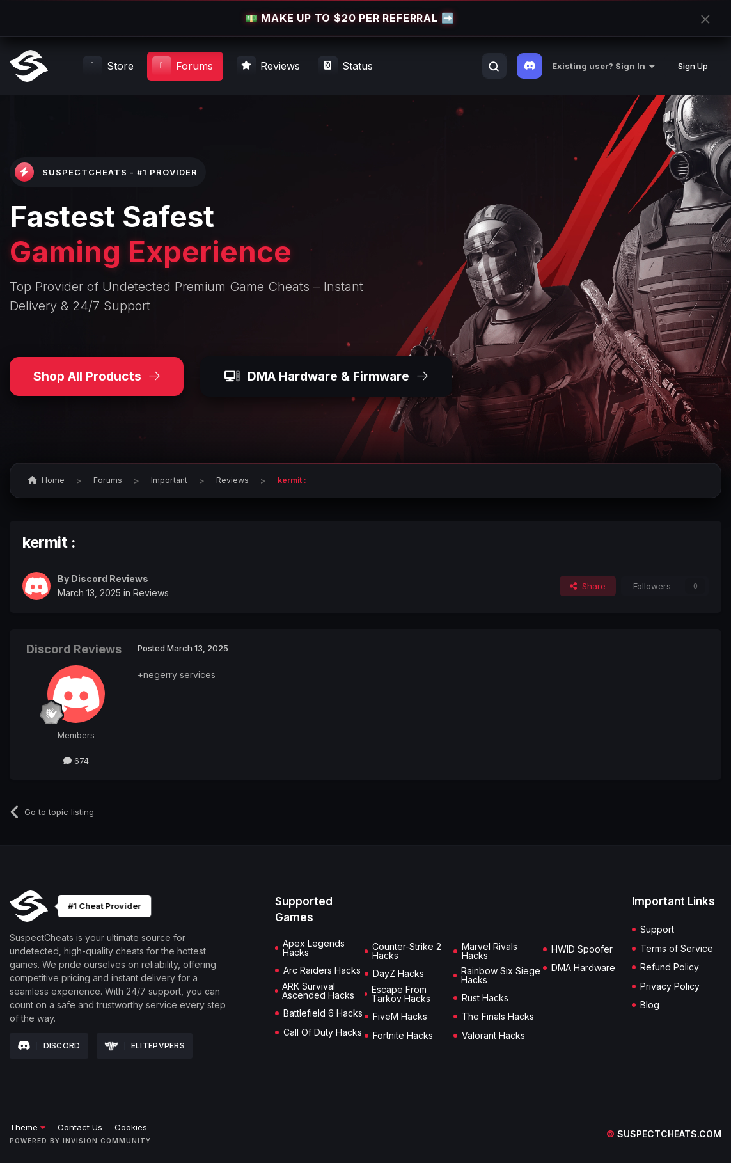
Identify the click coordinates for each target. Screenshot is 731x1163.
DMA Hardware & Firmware (326, 376)
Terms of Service (676, 948)
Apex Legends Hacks (314, 948)
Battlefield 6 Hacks (323, 1013)
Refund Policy (669, 967)
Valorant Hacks (493, 1035)
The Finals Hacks (498, 1016)
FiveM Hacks (400, 1016)
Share (588, 586)
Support (657, 929)
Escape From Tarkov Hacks (401, 994)
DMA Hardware (583, 967)
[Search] (494, 66)
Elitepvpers (144, 1045)
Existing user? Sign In (603, 66)
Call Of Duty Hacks (322, 1032)
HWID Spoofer (582, 949)
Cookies (130, 1127)
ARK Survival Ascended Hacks (318, 991)
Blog (649, 1005)
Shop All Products (96, 376)
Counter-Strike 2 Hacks (406, 951)
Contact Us (80, 1127)
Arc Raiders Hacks (322, 970)
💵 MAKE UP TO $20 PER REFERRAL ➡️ (350, 18)
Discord (49, 1046)
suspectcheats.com (663, 1133)
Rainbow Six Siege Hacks (500, 976)
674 (76, 761)
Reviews (151, 592)
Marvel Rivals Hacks (489, 951)
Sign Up (693, 66)
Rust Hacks (485, 997)
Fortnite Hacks (403, 1035)
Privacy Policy (670, 986)
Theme (27, 1127)
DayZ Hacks (398, 973)
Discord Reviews (109, 578)
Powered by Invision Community (80, 1140)
